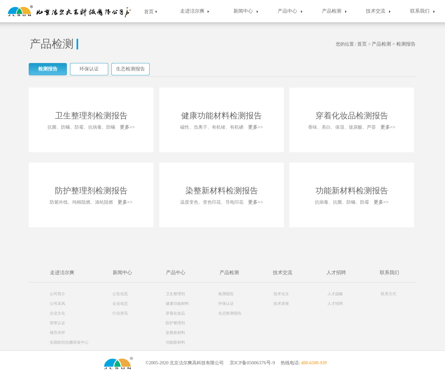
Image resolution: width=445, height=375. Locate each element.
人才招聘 (336, 272)
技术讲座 (281, 303)
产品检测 (331, 11)
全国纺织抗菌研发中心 (69, 342)
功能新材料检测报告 (352, 190)
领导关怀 (57, 332)
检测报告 (406, 44)
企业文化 (57, 313)
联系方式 (388, 294)
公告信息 (120, 294)
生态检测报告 (130, 68)
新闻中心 (243, 11)
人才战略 (335, 294)
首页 (149, 11)
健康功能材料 (177, 303)
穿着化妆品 (175, 313)
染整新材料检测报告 (221, 190)
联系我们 (419, 11)
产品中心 (287, 11)
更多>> (127, 127)
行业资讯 (120, 313)
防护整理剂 (175, 323)
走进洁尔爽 (192, 11)
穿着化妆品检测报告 (352, 115)
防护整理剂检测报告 (91, 190)
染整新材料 (175, 332)
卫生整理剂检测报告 (91, 115)
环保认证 (89, 68)
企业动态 (120, 303)
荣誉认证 (57, 323)
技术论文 (281, 294)
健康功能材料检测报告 (221, 115)
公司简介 (57, 294)
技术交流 (375, 11)
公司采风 (57, 303)
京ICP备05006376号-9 (252, 362)
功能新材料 (175, 342)
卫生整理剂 (175, 294)
